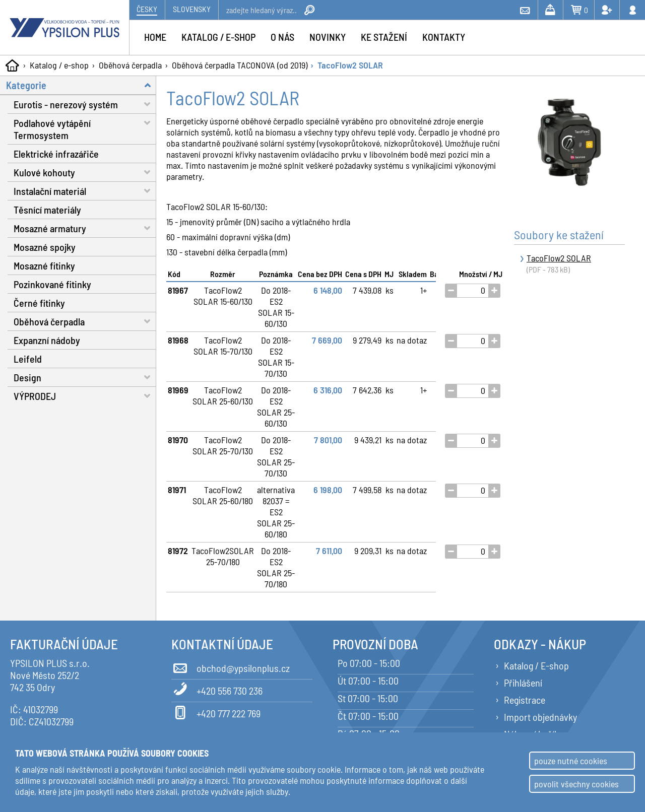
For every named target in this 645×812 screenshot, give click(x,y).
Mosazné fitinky (44, 265)
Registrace (524, 700)
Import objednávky (540, 717)
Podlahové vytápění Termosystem (85, 127)
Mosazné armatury (85, 228)
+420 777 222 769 (216, 711)
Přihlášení (523, 682)
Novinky (327, 37)
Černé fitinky (39, 303)
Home (155, 37)
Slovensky (192, 9)
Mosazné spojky (45, 247)
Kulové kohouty (85, 172)
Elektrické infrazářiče (56, 154)
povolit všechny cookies (576, 783)
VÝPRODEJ (85, 395)
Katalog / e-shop (59, 65)
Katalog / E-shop (536, 665)
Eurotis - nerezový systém (85, 104)
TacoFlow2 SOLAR (350, 65)
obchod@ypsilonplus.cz (230, 666)
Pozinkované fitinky (52, 284)
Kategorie (81, 85)
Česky (147, 9)
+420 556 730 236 (217, 689)
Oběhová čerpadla (130, 65)
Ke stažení (384, 37)
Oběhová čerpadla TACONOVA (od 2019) (239, 65)
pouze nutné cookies (570, 760)
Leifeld (28, 359)
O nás (282, 37)
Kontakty (443, 37)
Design (85, 377)
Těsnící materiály (47, 210)
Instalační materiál (85, 190)
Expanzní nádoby (47, 340)
